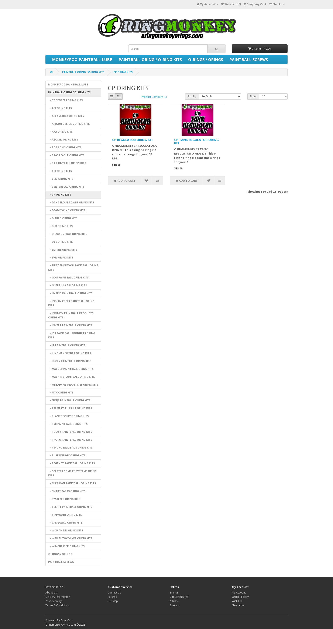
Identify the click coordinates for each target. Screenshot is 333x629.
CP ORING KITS (123, 72)
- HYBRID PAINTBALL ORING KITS (70, 293)
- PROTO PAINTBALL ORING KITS (70, 440)
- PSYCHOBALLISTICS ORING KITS (70, 447)
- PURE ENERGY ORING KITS (66, 455)
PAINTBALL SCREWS (248, 59)
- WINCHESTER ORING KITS (66, 546)
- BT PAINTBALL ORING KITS (67, 163)
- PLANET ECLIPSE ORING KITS (68, 416)
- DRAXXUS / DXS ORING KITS (67, 234)
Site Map (113, 601)
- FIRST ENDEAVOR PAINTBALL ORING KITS (73, 267)
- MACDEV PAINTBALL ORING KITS (70, 369)
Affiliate (174, 601)
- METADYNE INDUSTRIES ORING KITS (73, 384)
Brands (174, 592)
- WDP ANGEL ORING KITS (65, 530)
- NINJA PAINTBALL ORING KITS (69, 400)
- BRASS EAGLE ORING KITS (66, 155)
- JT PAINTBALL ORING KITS (66, 345)
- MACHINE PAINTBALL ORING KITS (71, 377)
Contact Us (114, 592)
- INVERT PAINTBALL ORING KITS (70, 325)
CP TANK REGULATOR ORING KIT (196, 141)
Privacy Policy (53, 601)
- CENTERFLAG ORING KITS (66, 187)
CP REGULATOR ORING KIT (132, 140)
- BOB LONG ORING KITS (64, 147)
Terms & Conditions (57, 605)
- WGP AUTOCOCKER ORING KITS (70, 538)
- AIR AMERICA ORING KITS (66, 116)
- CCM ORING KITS (60, 179)
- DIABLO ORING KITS (62, 218)
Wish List (237, 601)
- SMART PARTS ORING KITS (66, 491)
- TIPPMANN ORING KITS (65, 515)
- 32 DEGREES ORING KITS (65, 100)
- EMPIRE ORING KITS (62, 249)
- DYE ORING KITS (60, 242)
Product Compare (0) (154, 97)
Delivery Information (57, 597)
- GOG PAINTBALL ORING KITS (68, 277)
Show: (253, 96)
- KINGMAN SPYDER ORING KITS (69, 353)
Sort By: (192, 96)
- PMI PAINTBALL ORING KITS (67, 424)
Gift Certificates (179, 597)
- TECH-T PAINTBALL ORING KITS (70, 507)
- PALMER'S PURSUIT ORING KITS (70, 408)
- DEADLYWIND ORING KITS (66, 210)
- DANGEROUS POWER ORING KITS (71, 202)
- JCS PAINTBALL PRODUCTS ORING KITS (71, 335)
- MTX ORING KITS (60, 392)
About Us (51, 592)
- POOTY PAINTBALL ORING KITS (70, 432)
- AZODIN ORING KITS (63, 139)
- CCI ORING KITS (60, 171)
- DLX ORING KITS (60, 226)
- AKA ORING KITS (60, 131)
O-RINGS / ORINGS (205, 59)
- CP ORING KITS (59, 194)
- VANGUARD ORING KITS (65, 522)
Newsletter (238, 605)
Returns (112, 597)
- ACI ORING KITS (60, 108)
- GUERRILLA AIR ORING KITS (67, 285)
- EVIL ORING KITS (60, 257)
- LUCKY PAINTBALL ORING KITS (69, 361)
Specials (174, 605)
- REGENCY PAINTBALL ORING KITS (71, 463)
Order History (240, 597)
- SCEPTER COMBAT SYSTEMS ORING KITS (72, 473)
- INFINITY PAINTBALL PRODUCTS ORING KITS (70, 315)
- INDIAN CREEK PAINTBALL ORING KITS (71, 303)
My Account (239, 592)
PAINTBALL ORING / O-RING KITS (150, 59)
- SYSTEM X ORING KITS (64, 499)
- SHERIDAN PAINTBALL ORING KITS (72, 483)
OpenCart (66, 620)
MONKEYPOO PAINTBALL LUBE (82, 59)
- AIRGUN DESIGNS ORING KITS (69, 124)
